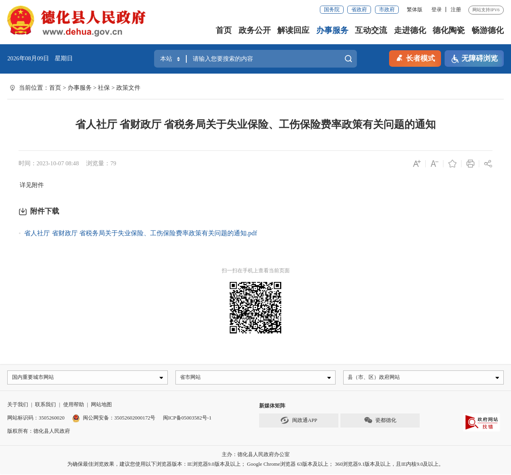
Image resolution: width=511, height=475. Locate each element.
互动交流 (371, 30)
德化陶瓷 (449, 30)
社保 (104, 87)
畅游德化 (488, 30)
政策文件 (128, 87)
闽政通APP (298, 421)
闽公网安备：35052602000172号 (114, 419)
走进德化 (410, 30)
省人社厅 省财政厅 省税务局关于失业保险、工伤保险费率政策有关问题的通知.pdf (140, 233)
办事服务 (332, 30)
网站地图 (101, 406)
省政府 (359, 9)
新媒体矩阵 (272, 407)
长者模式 (415, 57)
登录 (436, 9)
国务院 (332, 9)
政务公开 (255, 30)
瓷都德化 (380, 421)
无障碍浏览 (474, 59)
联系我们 (45, 406)
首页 (224, 30)
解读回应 (293, 30)
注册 (456, 9)
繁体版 (414, 9)
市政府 (387, 9)
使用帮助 (73, 406)
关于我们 (17, 406)
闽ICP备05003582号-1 (187, 419)
